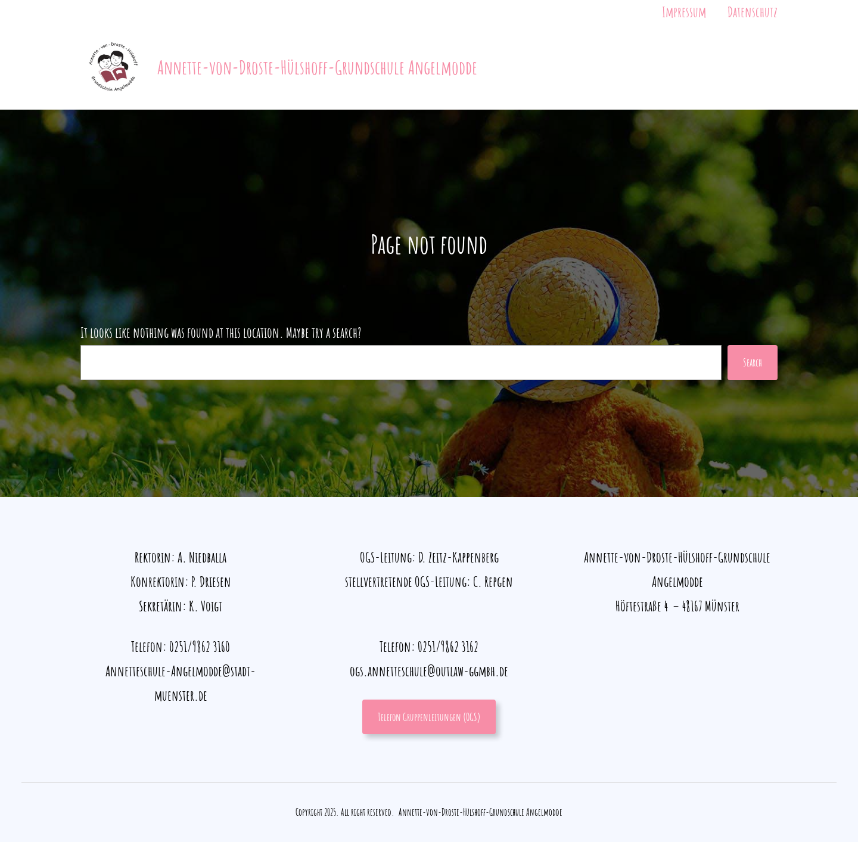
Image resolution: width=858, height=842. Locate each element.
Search (752, 362)
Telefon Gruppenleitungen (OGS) (429, 716)
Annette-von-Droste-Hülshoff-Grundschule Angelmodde (317, 67)
